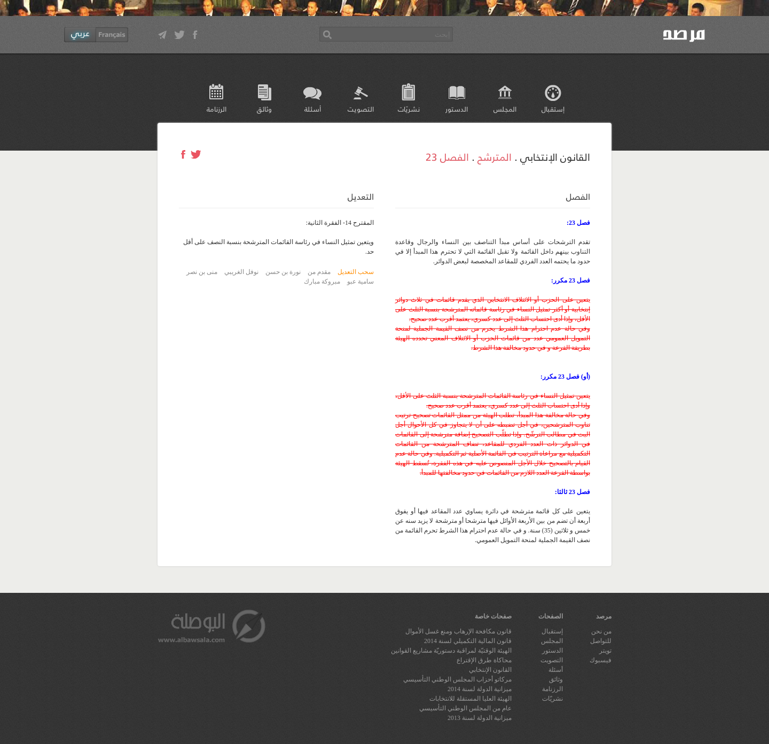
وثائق (264, 108)
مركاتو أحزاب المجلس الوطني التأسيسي (457, 679)
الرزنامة (216, 108)
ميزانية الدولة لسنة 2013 (480, 718)
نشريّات (409, 108)
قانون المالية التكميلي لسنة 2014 (468, 641)
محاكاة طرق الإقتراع (484, 660)
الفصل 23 (447, 156)
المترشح (494, 156)
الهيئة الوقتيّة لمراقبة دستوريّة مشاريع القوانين (451, 650)
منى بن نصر (201, 272)
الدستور (456, 108)
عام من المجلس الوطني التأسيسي (465, 708)
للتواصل (600, 641)
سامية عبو (360, 281)
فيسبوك (600, 660)
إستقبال (553, 108)
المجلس (504, 108)
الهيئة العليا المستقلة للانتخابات (470, 698)
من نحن (601, 631)
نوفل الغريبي (241, 272)
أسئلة (312, 108)
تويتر (605, 650)
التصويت (361, 108)
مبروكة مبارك (322, 281)
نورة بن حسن (283, 272)
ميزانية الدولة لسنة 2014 (480, 689)
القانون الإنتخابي (490, 669)
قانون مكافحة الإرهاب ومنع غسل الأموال (458, 631)
